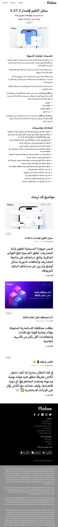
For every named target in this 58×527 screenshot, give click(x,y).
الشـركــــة (49, 419)
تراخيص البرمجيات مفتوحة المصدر (43, 426)
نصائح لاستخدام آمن (46, 423)
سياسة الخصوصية (46, 421)
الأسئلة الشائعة (47, 439)
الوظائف (49, 444)
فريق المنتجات (35, 19)
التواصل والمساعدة (46, 437)
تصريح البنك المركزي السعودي (44, 431)
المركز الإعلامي (48, 441)
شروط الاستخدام (47, 428)
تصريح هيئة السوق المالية (45, 433)
